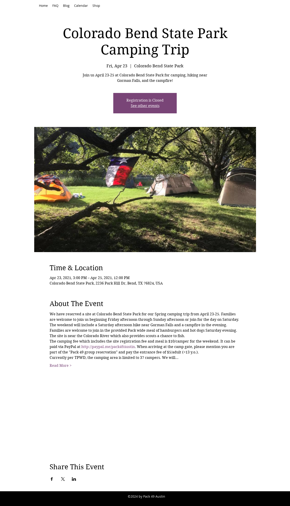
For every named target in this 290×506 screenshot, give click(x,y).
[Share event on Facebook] (52, 479)
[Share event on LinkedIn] (74, 479)
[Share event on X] (63, 479)
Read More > (61, 365)
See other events (145, 106)
